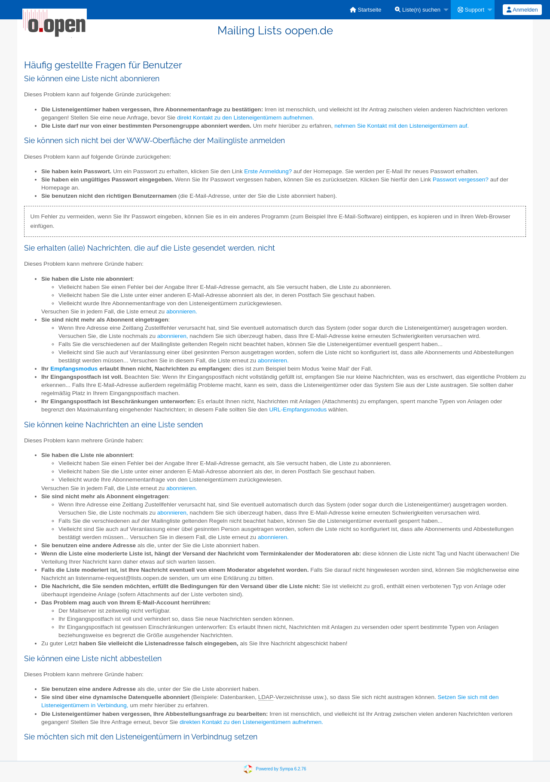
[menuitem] (365, 9)
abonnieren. (181, 311)
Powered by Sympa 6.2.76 (281, 768)
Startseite (366, 9)
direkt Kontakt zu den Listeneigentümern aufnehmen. (245, 117)
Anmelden (522, 9)
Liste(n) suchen (417, 9)
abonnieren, (172, 336)
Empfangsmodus (74, 368)
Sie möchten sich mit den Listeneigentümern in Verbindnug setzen (140, 736)
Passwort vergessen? (461, 179)
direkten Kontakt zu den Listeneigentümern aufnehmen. (251, 722)
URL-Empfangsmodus (298, 409)
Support (471, 9)
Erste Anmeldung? (268, 171)
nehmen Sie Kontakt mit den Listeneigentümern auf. (401, 126)
